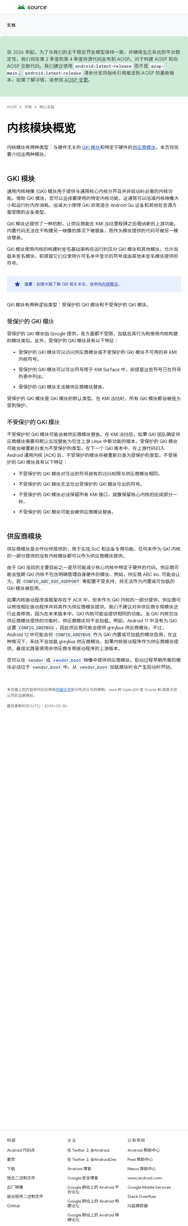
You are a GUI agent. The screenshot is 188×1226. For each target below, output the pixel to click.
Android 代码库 (21, 1150)
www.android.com (145, 1178)
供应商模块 (144, 147)
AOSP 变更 (76, 80)
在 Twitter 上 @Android (88, 1150)
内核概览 (110, 284)
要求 (11, 1159)
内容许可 (63, 689)
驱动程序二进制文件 (25, 1196)
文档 (11, 25)
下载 (11, 1168)
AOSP (12, 106)
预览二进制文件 (21, 1178)
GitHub (13, 1205)
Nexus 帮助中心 (142, 1168)
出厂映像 (15, 1187)
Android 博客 (79, 1168)
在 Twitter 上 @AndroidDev (92, 1159)
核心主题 (46, 106)
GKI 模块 (91, 147)
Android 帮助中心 (144, 1150)
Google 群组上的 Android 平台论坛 (93, 1189)
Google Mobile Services (149, 1187)
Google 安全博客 (82, 1178)
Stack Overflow (142, 1196)
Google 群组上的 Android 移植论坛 (93, 1217)
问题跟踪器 (138, 1205)
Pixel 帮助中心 (140, 1159)
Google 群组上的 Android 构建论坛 (93, 1203)
